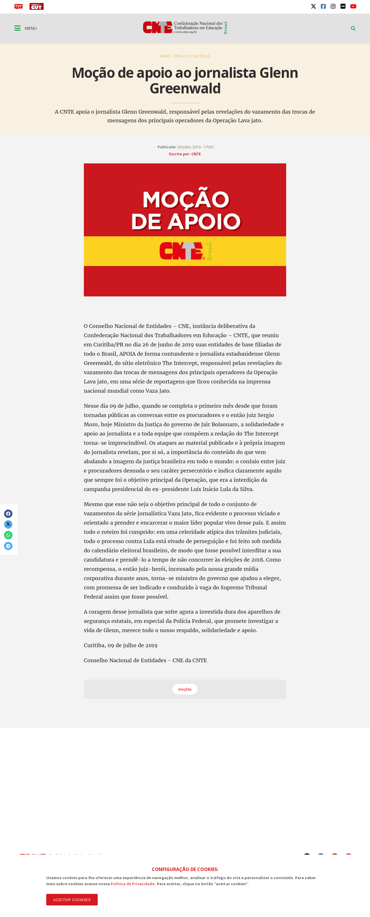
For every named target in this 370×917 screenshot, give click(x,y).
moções (185, 689)
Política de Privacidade (133, 883)
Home (165, 56)
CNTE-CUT (181, 56)
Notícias (202, 56)
